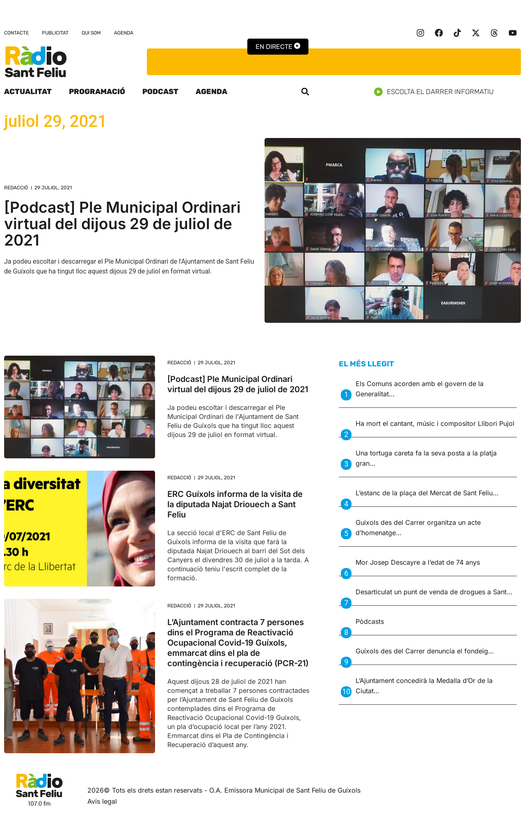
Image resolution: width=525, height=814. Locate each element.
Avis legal (102, 801)
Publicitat (55, 33)
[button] (305, 91)
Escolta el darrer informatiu (437, 91)
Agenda (123, 33)
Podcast (160, 91)
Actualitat (28, 91)
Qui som (91, 33)
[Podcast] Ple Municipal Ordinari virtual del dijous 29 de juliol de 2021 (122, 223)
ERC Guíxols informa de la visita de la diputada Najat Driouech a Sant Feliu (235, 504)
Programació (97, 91)
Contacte (16, 33)
